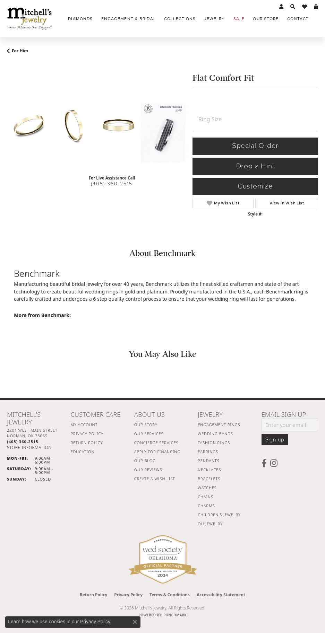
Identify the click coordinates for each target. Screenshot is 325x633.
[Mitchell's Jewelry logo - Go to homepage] (29, 18)
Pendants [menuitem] (208, 460)
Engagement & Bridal (128, 18)
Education (82, 451)
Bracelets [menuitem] (209, 478)
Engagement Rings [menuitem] (219, 424)
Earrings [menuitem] (208, 451)
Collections (180, 18)
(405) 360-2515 (111, 184)
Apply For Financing (157, 451)
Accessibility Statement (221, 595)
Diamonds (80, 18)
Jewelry (214, 18)
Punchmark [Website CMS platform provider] (175, 615)
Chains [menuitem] (205, 496)
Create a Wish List (154, 478)
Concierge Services (156, 442)
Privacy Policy (86, 433)
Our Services (149, 433)
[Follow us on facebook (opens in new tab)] (264, 463)
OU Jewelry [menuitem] (210, 523)
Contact (298, 18)
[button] (281, 7)
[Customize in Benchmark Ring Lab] (163, 132)
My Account (83, 424)
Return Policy (86, 442)
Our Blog (145, 460)
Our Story (145, 424)
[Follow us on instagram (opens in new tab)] (273, 463)
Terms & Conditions (169, 595)
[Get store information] (29, 447)
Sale (239, 18)
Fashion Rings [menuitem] (214, 442)
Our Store (266, 18)
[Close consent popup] (135, 622)
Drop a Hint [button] (255, 166)
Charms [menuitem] (206, 505)
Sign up (274, 439)
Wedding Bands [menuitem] (215, 433)
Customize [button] (255, 186)
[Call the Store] (22, 441)
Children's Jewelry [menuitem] (219, 514)
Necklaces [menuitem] (209, 469)
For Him (20, 51)
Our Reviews (148, 469)
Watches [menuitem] (207, 487)
